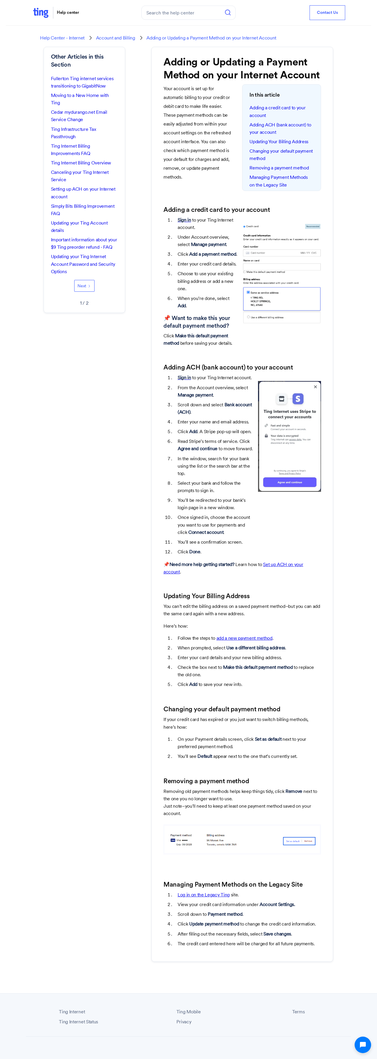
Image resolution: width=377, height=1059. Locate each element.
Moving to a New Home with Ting (80, 99)
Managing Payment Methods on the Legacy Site (278, 180)
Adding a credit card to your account (277, 111)
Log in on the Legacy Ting (204, 895)
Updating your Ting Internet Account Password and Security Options (83, 264)
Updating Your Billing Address (278, 141)
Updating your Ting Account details (79, 226)
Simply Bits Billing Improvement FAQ (83, 209)
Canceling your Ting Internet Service (80, 175)
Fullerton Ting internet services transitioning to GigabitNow (82, 82)
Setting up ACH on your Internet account (83, 192)
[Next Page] (84, 286)
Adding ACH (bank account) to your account (280, 128)
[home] (40, 12)
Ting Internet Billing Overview (81, 163)
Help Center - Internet (62, 38)
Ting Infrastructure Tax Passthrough (73, 132)
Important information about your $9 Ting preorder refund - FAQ (84, 243)
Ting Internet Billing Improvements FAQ (70, 149)
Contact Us (327, 13)
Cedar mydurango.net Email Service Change (79, 115)
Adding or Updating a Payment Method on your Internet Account (211, 38)
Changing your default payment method (281, 154)
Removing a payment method (279, 168)
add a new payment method (244, 638)
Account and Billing (115, 38)
